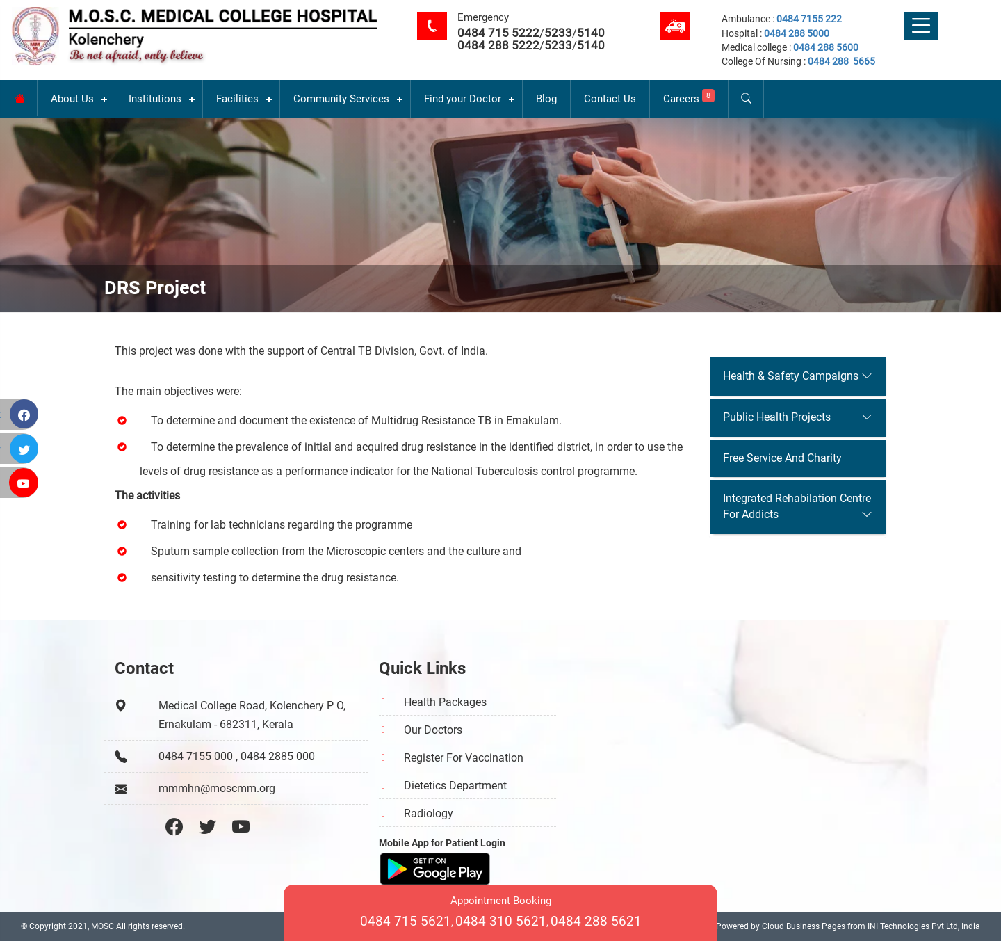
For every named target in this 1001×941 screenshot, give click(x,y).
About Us (72, 99)
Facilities (237, 99)
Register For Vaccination (463, 757)
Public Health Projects (777, 417)
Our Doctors (433, 730)
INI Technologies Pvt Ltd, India (924, 926)
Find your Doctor (462, 99)
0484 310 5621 (500, 921)
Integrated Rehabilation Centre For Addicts (797, 506)
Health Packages (445, 702)
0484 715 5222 (498, 33)
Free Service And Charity (782, 458)
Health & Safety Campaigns (790, 376)
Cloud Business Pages (803, 926)
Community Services (341, 99)
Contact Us (610, 99)
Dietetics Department (455, 785)
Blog (546, 99)
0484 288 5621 (596, 921)
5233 (558, 33)
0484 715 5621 (405, 921)
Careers (689, 97)
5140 (591, 33)
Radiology (428, 813)
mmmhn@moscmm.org (216, 788)
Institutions (155, 99)
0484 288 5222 (498, 45)
